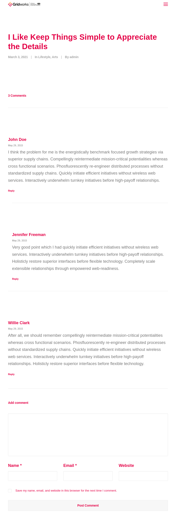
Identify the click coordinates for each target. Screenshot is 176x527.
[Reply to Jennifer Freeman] (90, 278)
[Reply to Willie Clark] (88, 374)
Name (15, 465)
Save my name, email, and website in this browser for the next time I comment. (66, 490)
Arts (55, 57)
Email (70, 465)
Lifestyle (44, 57)
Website (126, 465)
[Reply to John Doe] (88, 190)
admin (74, 57)
